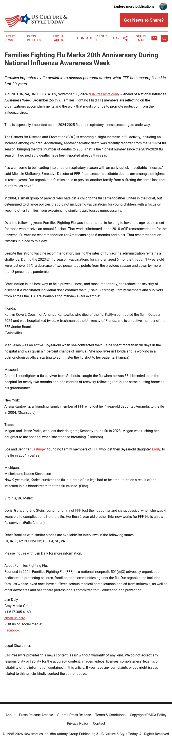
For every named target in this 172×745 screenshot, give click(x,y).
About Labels (58, 38)
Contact (85, 38)
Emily (156, 449)
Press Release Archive (36, 715)
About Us (101, 38)
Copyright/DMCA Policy (148, 715)
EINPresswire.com (104, 94)
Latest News (9, 38)
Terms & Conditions (110, 715)
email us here (14, 618)
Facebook (12, 630)
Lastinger (38, 449)
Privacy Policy (78, 723)
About (10, 715)
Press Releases (34, 38)
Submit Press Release (74, 715)
